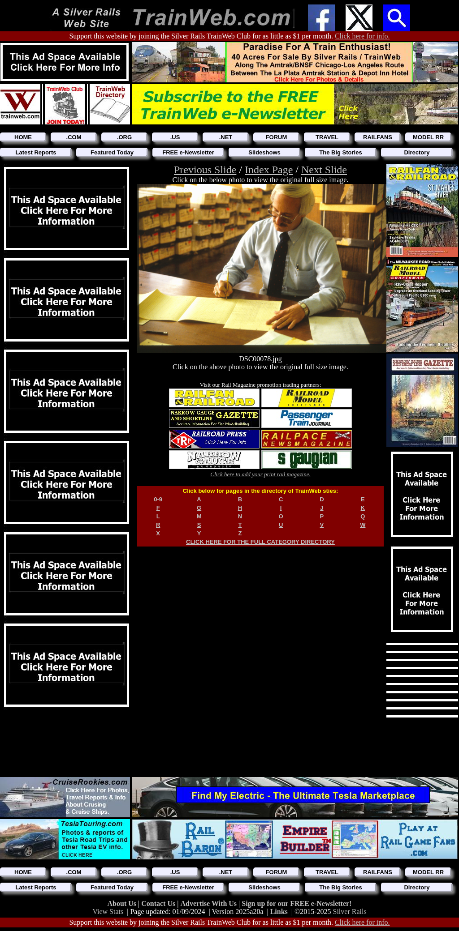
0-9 (158, 499)
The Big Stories (340, 152)
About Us (123, 903)
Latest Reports (35, 152)
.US (175, 137)
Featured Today (112, 152)
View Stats (107, 911)
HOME (23, 137)
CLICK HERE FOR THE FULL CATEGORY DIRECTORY (260, 541)
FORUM (276, 137)
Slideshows (264, 152)
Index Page (269, 169)
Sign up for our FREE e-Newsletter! (296, 903)
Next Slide (324, 169)
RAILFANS (377, 137)
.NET (226, 137)
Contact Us (159, 903)
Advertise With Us (209, 903)
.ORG (124, 137)
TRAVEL (327, 137)
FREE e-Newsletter (188, 152)
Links (279, 911)
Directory (416, 152)
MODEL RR (428, 137)
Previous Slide (205, 169)
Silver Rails (350, 911)
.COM (74, 137)
